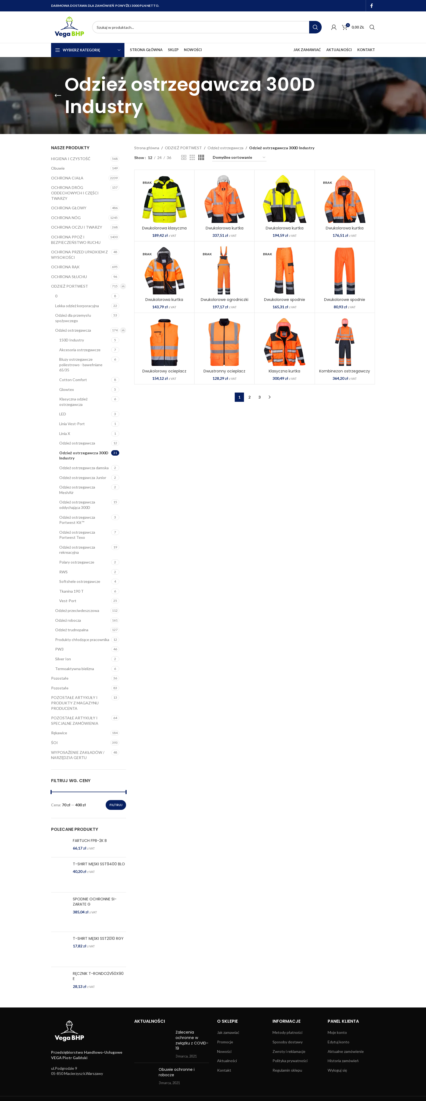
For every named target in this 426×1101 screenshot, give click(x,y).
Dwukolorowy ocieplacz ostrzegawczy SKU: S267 (164, 373)
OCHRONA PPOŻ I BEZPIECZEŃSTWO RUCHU (76, 240)
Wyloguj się (337, 1070)
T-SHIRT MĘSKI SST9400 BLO (99, 864)
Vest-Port (67, 600)
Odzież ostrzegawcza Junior (82, 477)
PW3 (59, 649)
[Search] (207, 27)
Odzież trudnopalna (71, 629)
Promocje (225, 1042)
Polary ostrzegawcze (76, 562)
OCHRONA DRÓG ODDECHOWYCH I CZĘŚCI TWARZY (75, 192)
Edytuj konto (338, 1042)
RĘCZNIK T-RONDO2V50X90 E (98, 976)
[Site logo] (69, 26)
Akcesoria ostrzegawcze (80, 349)
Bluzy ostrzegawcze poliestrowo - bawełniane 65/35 (80, 364)
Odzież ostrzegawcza (73, 330)
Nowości (224, 1051)
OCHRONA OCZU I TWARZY (76, 227)
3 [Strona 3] (259, 397)
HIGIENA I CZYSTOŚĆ (70, 158)
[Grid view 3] (192, 157)
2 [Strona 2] (249, 397)
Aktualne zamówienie (346, 1051)
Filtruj (115, 805)
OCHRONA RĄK (65, 267)
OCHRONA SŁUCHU (69, 276)
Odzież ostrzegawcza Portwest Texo (77, 535)
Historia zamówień (343, 1060)
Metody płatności (287, 1032)
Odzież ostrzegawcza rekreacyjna (77, 550)
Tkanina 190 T (71, 591)
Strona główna (146, 147)
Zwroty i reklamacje (288, 1051)
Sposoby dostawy (287, 1042)
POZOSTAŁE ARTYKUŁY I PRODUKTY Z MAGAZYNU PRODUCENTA (75, 702)
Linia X (64, 433)
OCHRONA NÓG (66, 217)
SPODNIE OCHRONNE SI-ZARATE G (95, 902)
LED (62, 414)
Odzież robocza (68, 620)
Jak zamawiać (228, 1032)
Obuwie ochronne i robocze (177, 1072)
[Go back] (58, 95)
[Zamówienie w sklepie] (239, 158)
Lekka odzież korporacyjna (77, 305)
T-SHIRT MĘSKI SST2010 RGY (98, 938)
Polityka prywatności (290, 1060)
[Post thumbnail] (153, 1044)
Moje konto (337, 1032)
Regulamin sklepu (287, 1070)
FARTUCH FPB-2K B (90, 840)
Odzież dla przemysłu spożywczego (73, 318)
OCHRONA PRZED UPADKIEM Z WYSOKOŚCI (79, 255)
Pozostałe (59, 678)
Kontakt (224, 1070)
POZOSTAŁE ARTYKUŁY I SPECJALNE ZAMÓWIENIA (74, 721)
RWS (63, 572)
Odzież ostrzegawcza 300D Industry (83, 455)
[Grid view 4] (201, 157)
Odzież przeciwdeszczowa (77, 610)
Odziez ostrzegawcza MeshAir (77, 490)
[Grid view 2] (183, 157)
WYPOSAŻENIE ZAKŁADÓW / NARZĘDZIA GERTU (77, 755)
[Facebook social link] (372, 6)
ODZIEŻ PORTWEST (69, 286)
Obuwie (58, 168)
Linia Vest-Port (72, 423)
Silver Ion (63, 659)
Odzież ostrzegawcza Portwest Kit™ (77, 520)
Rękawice (59, 732)
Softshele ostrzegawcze (79, 581)
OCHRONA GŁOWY (68, 208)
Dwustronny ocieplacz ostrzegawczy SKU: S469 (224, 373)
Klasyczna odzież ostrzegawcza (73, 402)
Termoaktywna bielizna (74, 668)
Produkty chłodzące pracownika (82, 639)
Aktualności (227, 1060)
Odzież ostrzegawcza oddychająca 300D (77, 505)
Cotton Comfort (73, 379)
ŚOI (54, 742)
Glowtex (66, 389)
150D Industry (71, 340)
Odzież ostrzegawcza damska (84, 467)
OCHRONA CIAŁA (67, 178)
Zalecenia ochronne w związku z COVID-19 (192, 1040)
